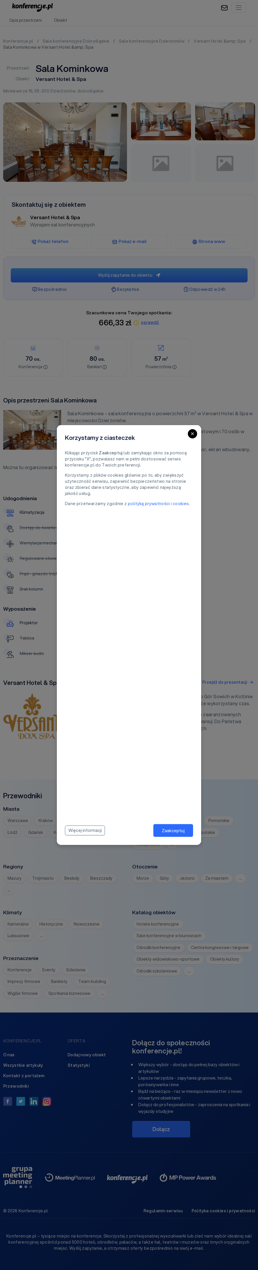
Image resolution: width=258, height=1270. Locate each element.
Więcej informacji (85, 830)
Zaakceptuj (173, 830)
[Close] (192, 433)
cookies (181, 504)
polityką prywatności (149, 504)
